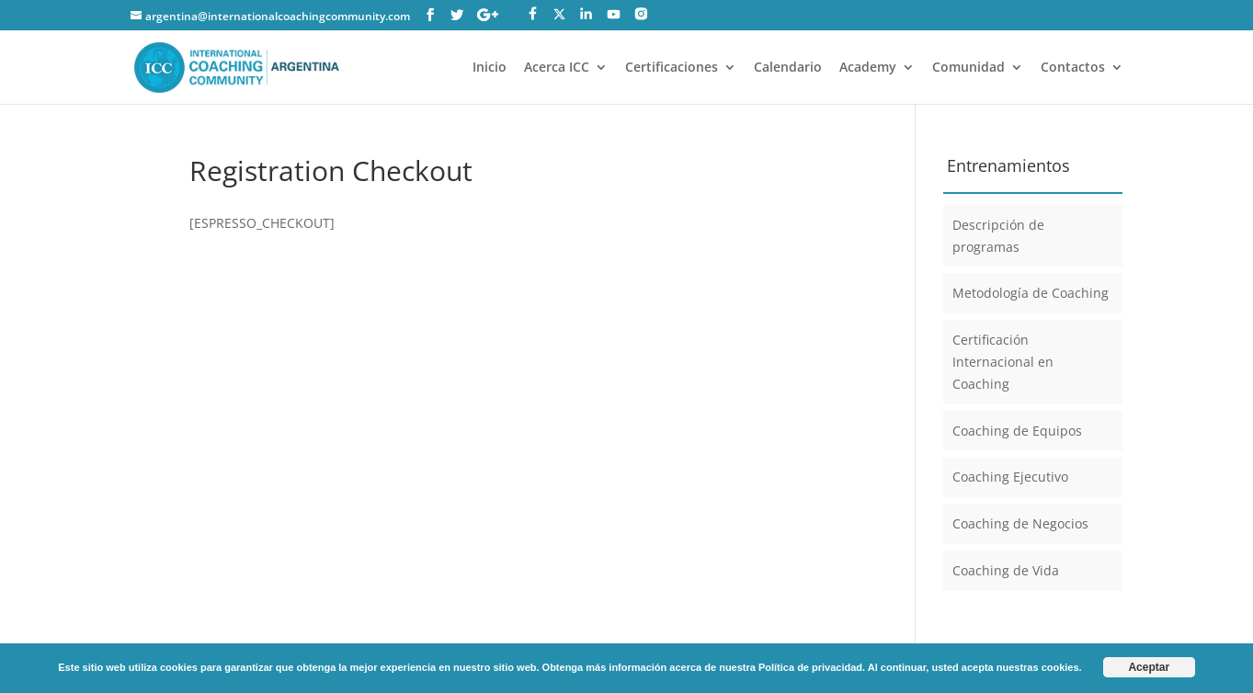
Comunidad (968, 68)
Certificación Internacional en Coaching (1003, 361)
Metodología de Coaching (1030, 292)
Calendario (788, 68)
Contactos (1073, 68)
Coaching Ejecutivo (1010, 476)
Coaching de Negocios (1020, 523)
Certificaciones (671, 68)
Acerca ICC (556, 68)
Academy (867, 68)
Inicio (490, 68)
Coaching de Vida (1005, 570)
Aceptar (1148, 667)
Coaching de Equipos (1017, 430)
